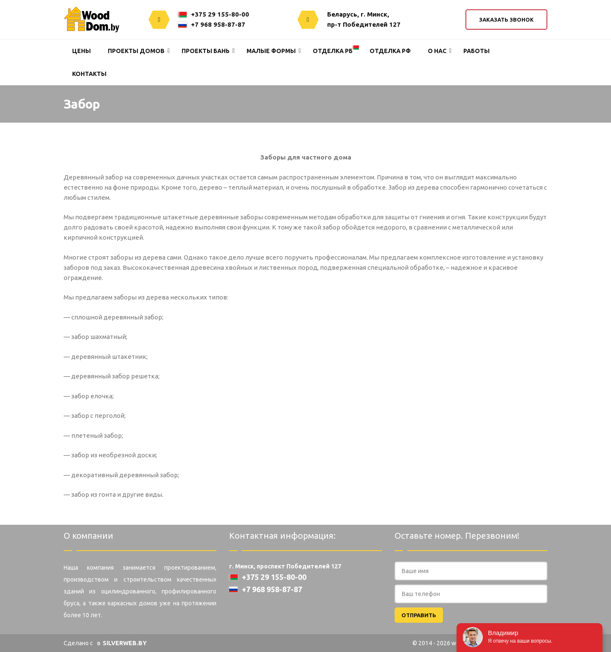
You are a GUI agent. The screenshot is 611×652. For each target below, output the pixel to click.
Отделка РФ (390, 51)
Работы (476, 51)
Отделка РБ (333, 51)
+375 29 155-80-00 (213, 14)
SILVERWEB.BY (125, 643)
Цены (81, 51)
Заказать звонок (506, 19)
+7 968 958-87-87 (211, 24)
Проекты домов (136, 51)
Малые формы (271, 51)
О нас (437, 51)
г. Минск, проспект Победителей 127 (285, 566)
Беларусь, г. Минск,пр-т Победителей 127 (364, 19)
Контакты (89, 73)
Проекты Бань (206, 51)
